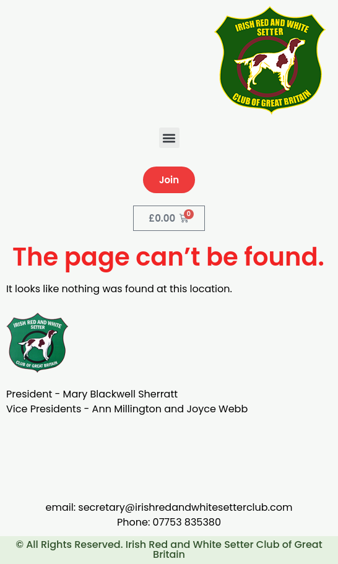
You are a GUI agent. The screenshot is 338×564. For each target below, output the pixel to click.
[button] (169, 138)
